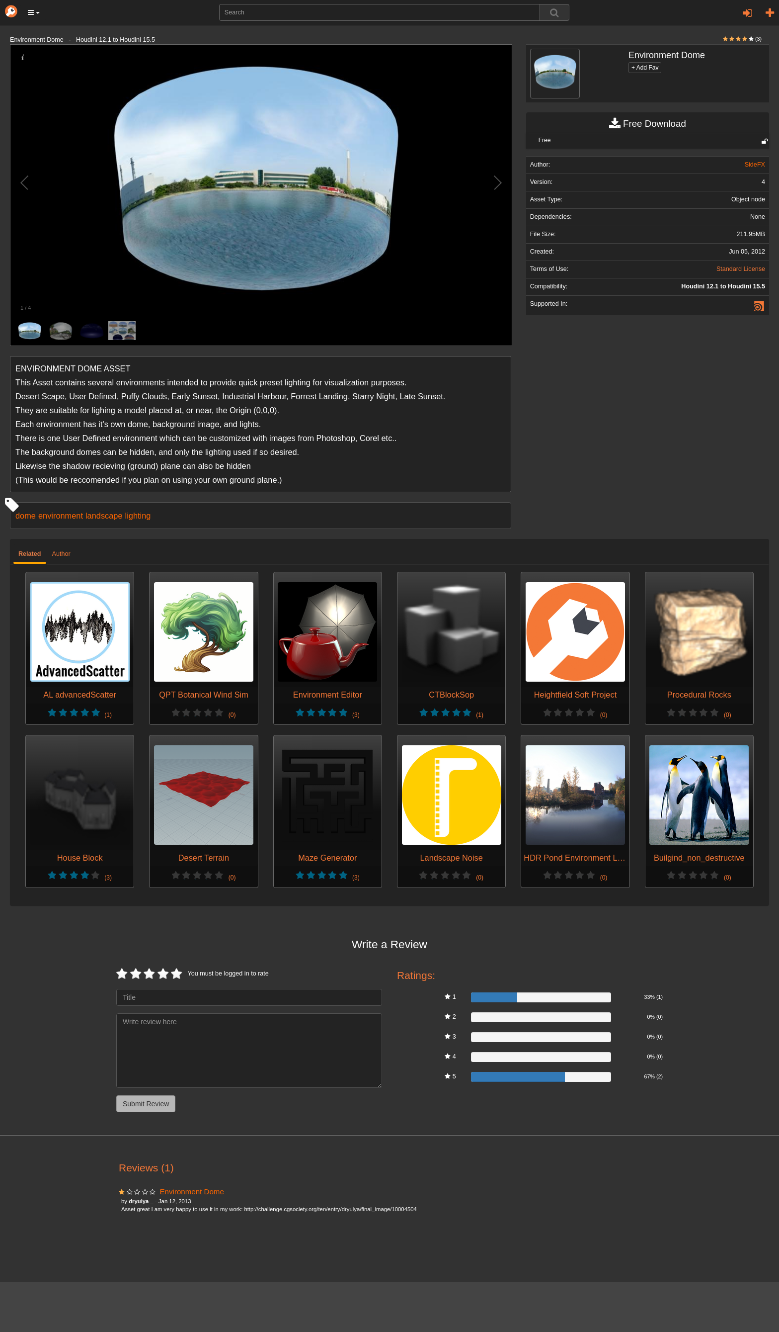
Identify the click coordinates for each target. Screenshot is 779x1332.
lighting (138, 515)
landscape (104, 515)
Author (61, 553)
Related (29, 553)
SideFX (755, 164)
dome (25, 515)
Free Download (647, 123)
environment (60, 515)
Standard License (740, 269)
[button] (33, 12)
